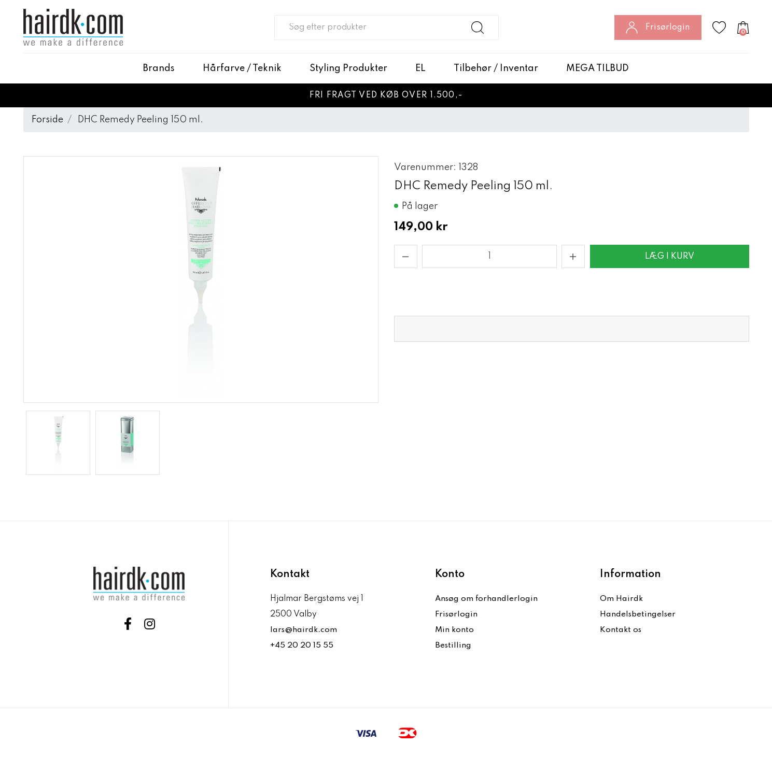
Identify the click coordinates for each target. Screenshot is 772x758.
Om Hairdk (621, 599)
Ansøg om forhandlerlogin (487, 599)
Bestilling (453, 645)
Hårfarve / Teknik (242, 68)
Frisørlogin (457, 614)
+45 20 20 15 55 (302, 645)
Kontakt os (621, 630)
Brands (159, 68)
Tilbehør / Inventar (496, 68)
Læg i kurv (669, 256)
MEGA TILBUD (597, 68)
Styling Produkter (348, 68)
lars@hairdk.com (304, 630)
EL (420, 68)
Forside (47, 119)
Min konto (454, 630)
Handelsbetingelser (639, 614)
